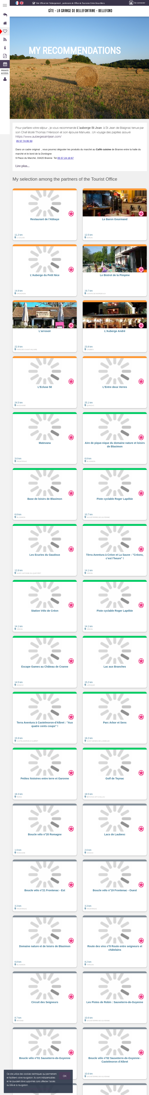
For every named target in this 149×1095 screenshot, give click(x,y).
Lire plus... (23, 166)
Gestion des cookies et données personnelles (28, 1088)
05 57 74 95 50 (24, 141)
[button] (45, 216)
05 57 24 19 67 (66, 158)
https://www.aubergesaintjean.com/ (39, 136)
